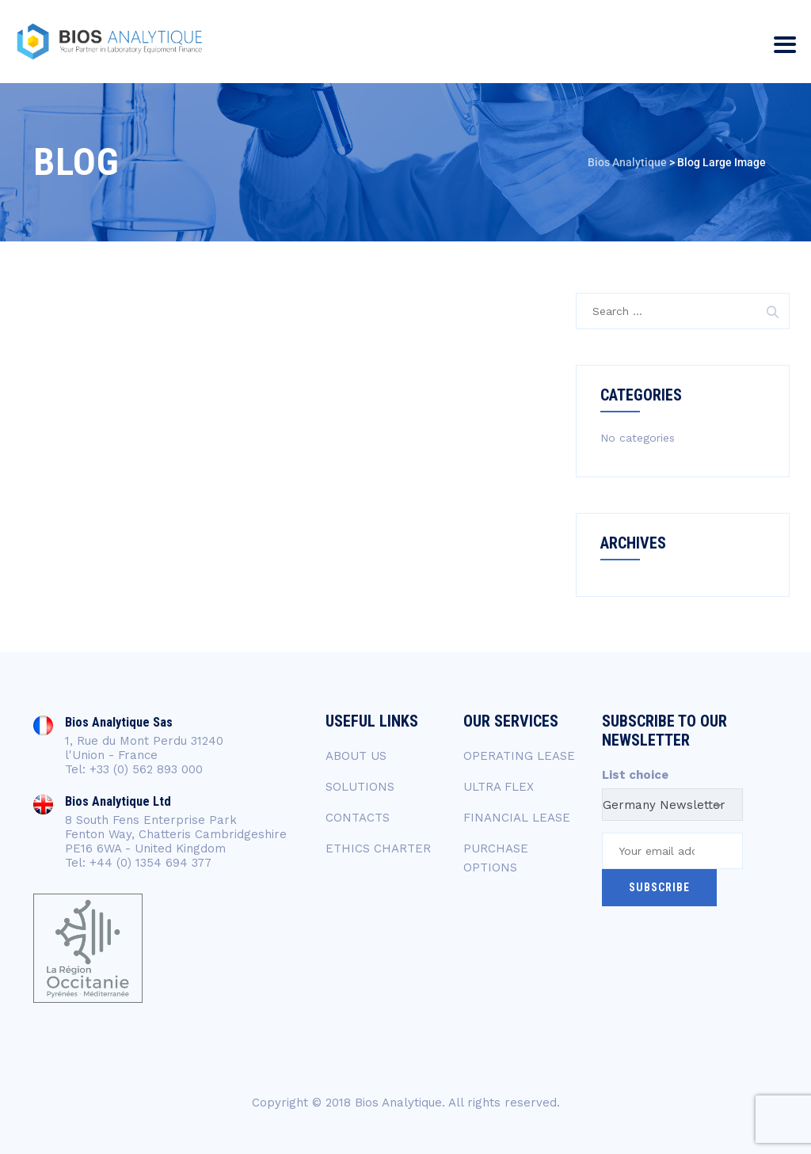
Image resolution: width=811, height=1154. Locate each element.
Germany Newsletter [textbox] (664, 805)
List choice (635, 775)
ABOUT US (356, 756)
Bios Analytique (398, 1102)
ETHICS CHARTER (378, 848)
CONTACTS (358, 817)
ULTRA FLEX (498, 787)
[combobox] (672, 804)
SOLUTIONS (360, 787)
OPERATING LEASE (519, 756)
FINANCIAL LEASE (516, 817)
